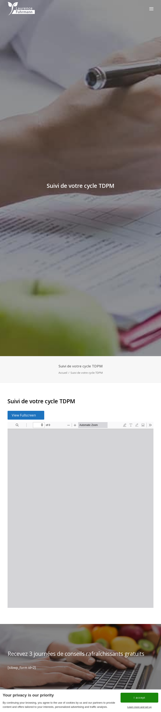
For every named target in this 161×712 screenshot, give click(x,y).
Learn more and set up (139, 707)
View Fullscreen (24, 410)
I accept (139, 697)
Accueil (62, 368)
